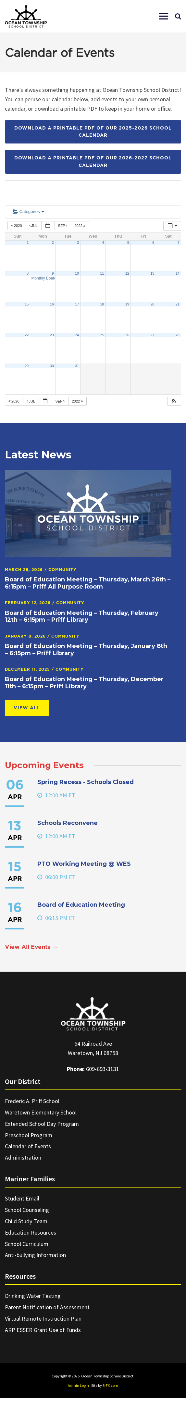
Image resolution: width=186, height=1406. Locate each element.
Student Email (22, 1198)
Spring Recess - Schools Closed (85, 782)
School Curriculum (26, 1244)
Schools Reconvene (67, 823)
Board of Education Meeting (81, 904)
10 (77, 273)
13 (152, 273)
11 (102, 273)
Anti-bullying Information (35, 1255)
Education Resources (30, 1232)
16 (52, 304)
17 (77, 304)
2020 (17, 226)
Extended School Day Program (42, 1123)
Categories (28, 211)
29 (27, 366)
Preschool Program (28, 1135)
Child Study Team (26, 1221)
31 (77, 366)
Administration (23, 1157)
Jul (34, 226)
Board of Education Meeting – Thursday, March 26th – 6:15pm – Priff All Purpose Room (87, 583)
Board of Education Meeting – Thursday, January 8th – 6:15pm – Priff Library (86, 649)
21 (178, 304)
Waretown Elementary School (41, 1112)
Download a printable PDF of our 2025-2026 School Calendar (93, 132)
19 (127, 304)
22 (27, 335)
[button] (163, 16)
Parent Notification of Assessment (47, 1307)
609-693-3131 (102, 1069)
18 (102, 304)
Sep (63, 226)
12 (127, 273)
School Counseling (27, 1209)
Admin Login (78, 1385)
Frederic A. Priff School (32, 1101)
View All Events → (31, 947)
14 (178, 273)
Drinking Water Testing (33, 1296)
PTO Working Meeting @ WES (84, 863)
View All (27, 708)
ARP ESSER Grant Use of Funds (43, 1330)
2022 (80, 226)
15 (27, 304)
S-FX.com (110, 1385)
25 (102, 335)
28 (178, 335)
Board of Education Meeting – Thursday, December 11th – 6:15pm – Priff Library (84, 683)
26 (127, 335)
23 (52, 335)
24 (77, 335)
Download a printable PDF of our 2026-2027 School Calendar (93, 162)
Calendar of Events (28, 1146)
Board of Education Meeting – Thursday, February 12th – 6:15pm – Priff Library (81, 616)
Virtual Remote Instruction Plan (43, 1318)
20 (152, 304)
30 (52, 366)
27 (152, 335)
